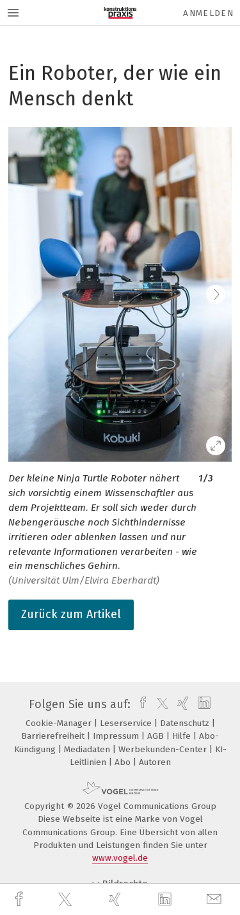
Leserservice (127, 723)
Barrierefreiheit (54, 735)
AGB (156, 735)
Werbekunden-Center (163, 749)
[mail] (216, 899)
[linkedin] (166, 899)
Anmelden (208, 13)
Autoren (155, 762)
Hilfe (182, 735)
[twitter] (66, 900)
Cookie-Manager (60, 723)
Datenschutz (186, 723)
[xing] (116, 899)
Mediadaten (88, 749)
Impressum (117, 735)
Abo (124, 762)
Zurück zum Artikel (71, 614)
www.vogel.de (120, 857)
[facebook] (20, 899)
